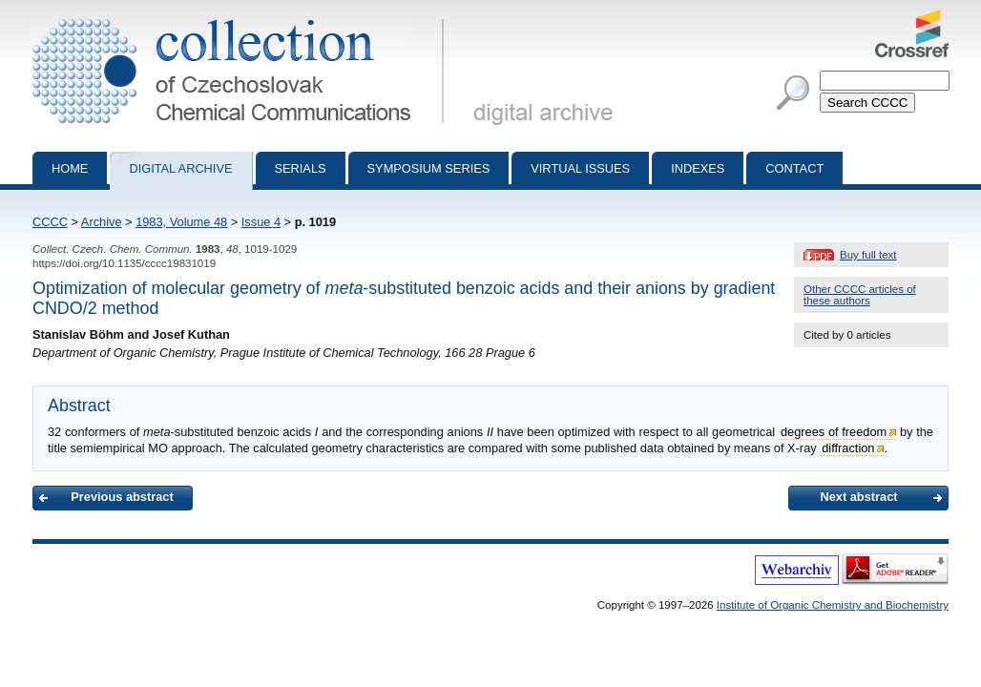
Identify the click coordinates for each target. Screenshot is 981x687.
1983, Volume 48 (181, 222)
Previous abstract (122, 496)
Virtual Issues (580, 168)
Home (70, 168)
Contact (794, 168)
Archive (101, 222)
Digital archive (180, 168)
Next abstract (858, 496)
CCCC (50, 222)
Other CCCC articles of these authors (860, 294)
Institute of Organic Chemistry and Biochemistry (833, 605)
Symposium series (428, 168)
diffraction (848, 448)
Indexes (697, 168)
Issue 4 (261, 222)
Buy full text (868, 254)
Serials (300, 168)
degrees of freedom (834, 432)
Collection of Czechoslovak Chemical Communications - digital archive (241, 17)
